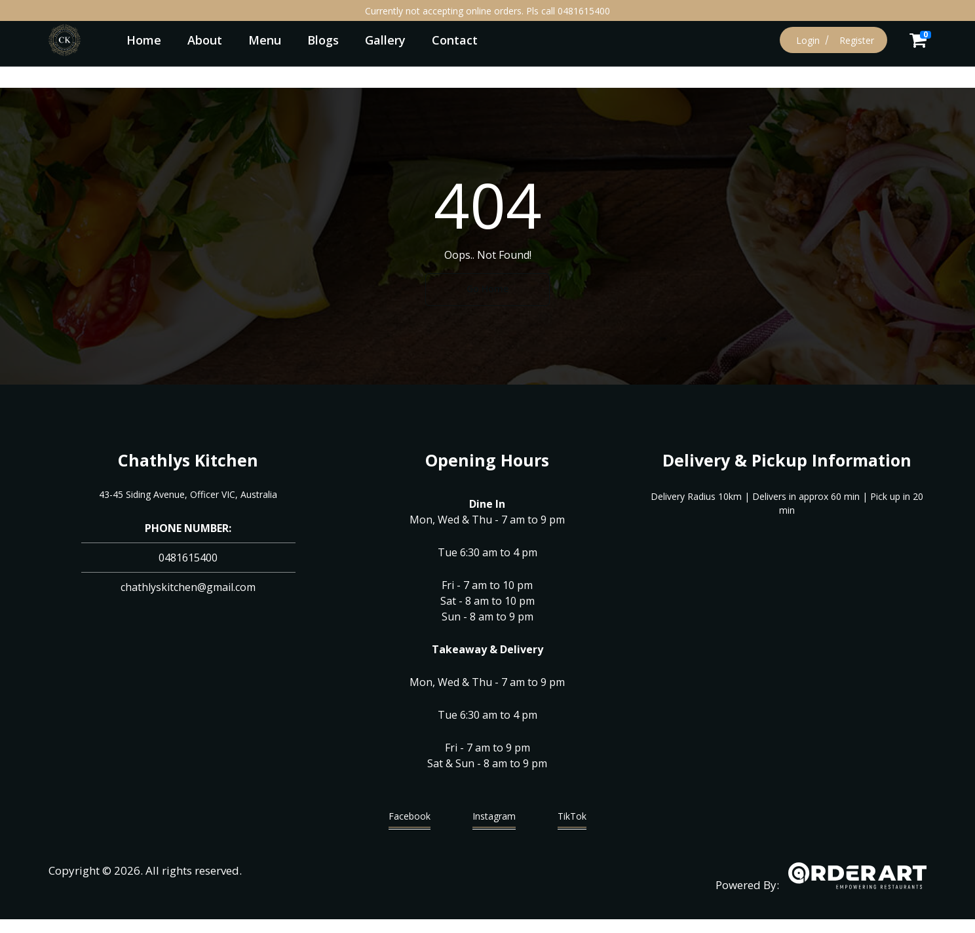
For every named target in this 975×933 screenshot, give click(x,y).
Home (143, 40)
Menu (264, 40)
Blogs (323, 40)
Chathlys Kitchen (188, 460)
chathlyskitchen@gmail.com (188, 587)
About (204, 40)
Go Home (487, 288)
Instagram (494, 819)
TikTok (572, 819)
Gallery (385, 40)
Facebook (409, 819)
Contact (455, 40)
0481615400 (188, 557)
